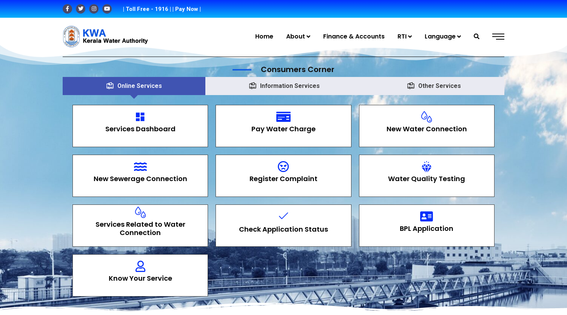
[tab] (134, 86)
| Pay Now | (187, 9)
